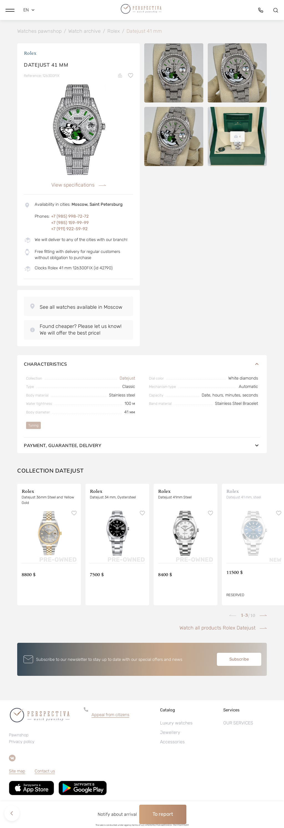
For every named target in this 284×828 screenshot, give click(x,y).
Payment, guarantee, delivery (142, 445)
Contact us (45, 771)
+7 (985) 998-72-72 (70, 216)
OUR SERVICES (238, 723)
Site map (17, 771)
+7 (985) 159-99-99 (70, 222)
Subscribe (239, 659)
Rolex (30, 53)
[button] (10, 9)
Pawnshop (19, 735)
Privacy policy (21, 741)
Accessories (172, 742)
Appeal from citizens (110, 714)
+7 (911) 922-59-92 (69, 229)
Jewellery (170, 732)
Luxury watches (176, 723)
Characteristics (142, 364)
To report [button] (163, 814)
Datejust (127, 378)
